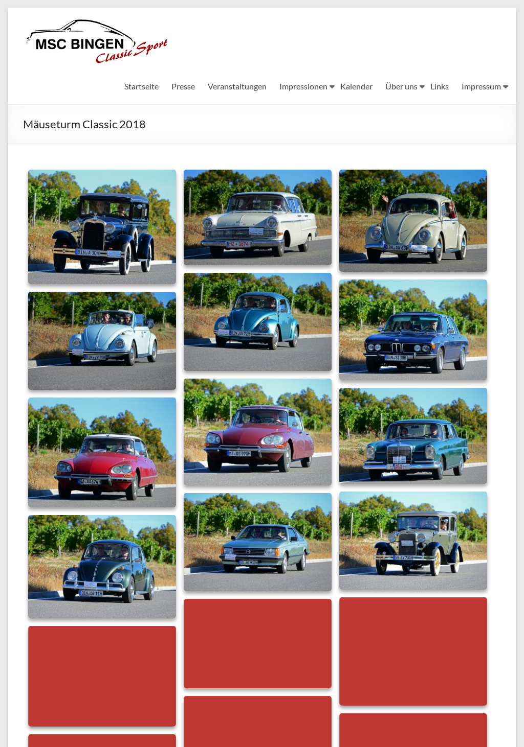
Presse (183, 86)
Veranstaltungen (237, 86)
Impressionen (303, 86)
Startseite (141, 86)
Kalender (356, 86)
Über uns (401, 86)
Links (439, 86)
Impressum (481, 86)
